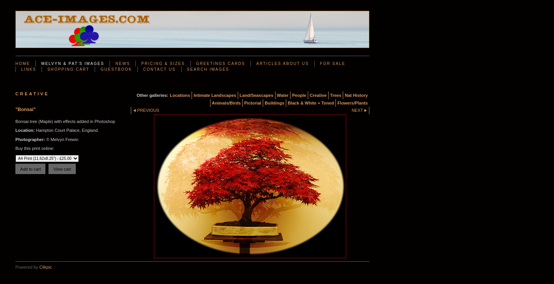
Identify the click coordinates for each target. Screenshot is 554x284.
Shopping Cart (68, 69)
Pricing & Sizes (163, 63)
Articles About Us (282, 63)
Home (22, 63)
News (122, 63)
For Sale (332, 63)
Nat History (356, 95)
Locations (180, 95)
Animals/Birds (226, 103)
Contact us (159, 69)
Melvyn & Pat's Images (72, 63)
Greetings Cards (220, 63)
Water (283, 95)
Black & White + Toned (311, 103)
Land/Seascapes (257, 95)
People (299, 95)
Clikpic (45, 267)
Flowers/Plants (352, 103)
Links (28, 69)
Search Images (208, 69)
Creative (318, 95)
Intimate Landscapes (215, 95)
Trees (335, 95)
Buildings (274, 103)
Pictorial (252, 103)
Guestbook (116, 69)
